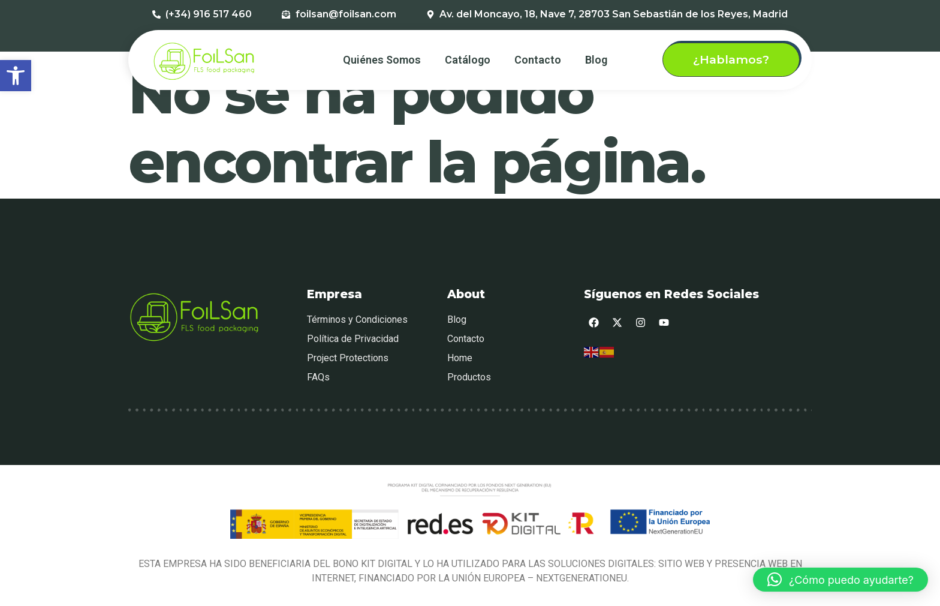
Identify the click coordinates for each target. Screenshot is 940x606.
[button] (15, 75)
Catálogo (467, 59)
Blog (596, 59)
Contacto (537, 59)
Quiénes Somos (382, 59)
